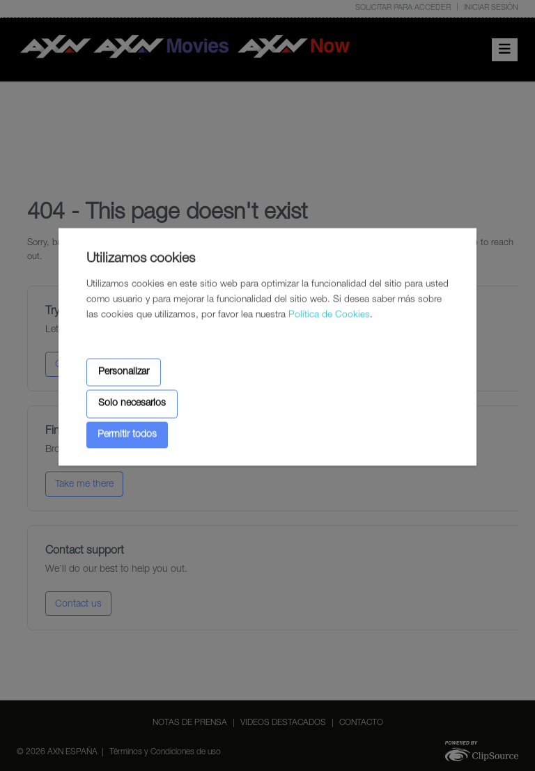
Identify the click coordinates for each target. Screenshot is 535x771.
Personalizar (123, 372)
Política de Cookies (329, 315)
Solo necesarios (132, 404)
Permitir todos (127, 434)
